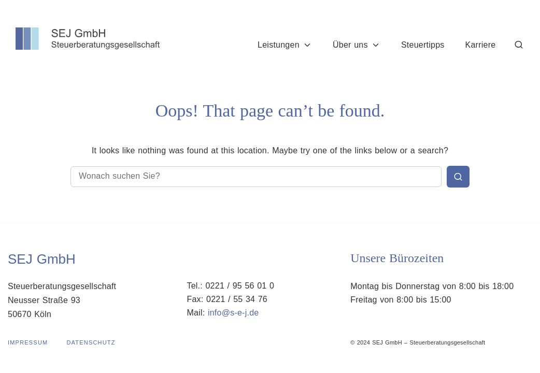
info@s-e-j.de (233, 312)
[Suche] (519, 44)
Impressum (28, 342)
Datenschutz (90, 342)
